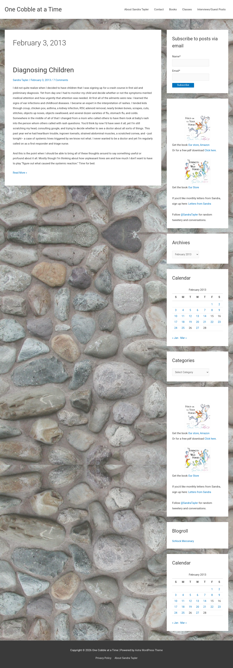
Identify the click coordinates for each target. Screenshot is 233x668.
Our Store (194, 189)
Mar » (184, 340)
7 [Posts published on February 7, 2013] (205, 312)
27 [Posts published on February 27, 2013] (197, 330)
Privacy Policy (102, 658)
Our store (193, 146)
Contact (159, 9)
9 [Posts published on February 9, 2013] (219, 312)
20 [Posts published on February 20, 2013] (197, 324)
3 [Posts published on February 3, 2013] (175, 312)
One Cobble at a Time (35, 9)
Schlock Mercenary (183, 543)
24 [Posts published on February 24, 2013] (175, 330)
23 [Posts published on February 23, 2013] (219, 324)
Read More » (20, 173)
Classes (187, 9)
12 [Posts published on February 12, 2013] (190, 318)
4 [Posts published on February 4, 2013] (183, 312)
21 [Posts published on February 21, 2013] (204, 324)
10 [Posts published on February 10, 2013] (175, 318)
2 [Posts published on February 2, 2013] (219, 306)
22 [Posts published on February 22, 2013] (212, 324)
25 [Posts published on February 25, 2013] (183, 330)
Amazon (206, 146)
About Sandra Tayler (136, 9)
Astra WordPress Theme (149, 650)
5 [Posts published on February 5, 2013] (190, 312)
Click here (210, 151)
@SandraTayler (190, 216)
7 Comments (62, 80)
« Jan (175, 340)
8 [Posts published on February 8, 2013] (212, 312)
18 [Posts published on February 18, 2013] (183, 324)
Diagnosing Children (45, 70)
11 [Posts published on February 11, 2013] (183, 318)
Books (173, 9)
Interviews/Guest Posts (211, 9)
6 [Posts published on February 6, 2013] (197, 312)
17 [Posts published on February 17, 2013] (175, 324)
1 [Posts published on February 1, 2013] (212, 306)
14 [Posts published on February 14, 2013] (204, 318)
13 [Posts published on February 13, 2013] (197, 318)
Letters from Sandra (200, 205)
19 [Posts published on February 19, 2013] (190, 324)
